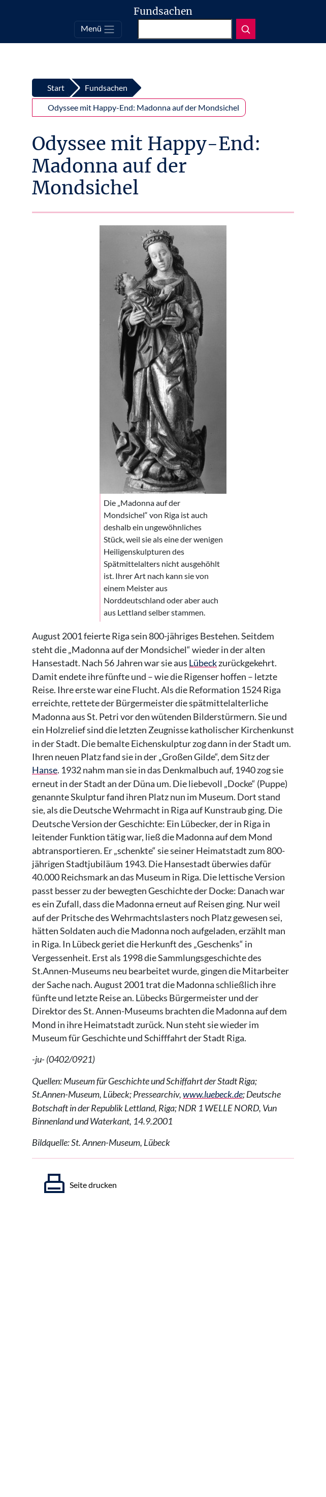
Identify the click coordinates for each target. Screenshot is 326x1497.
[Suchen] (185, 29)
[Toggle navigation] (98, 29)
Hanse (44, 770)
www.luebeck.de (213, 1094)
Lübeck (203, 663)
